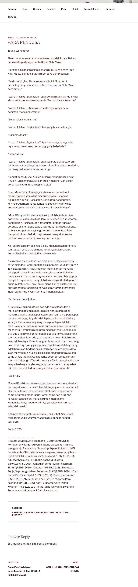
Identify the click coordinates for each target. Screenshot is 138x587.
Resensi (51, 9)
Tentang (13, 16)
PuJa (33, 38)
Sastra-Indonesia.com (39, 512)
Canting (17, 508)
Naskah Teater (92, 9)
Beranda (12, 9)
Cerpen (37, 9)
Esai (25, 9)
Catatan (111, 9)
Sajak (75, 9)
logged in (28, 543)
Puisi (63, 9)
